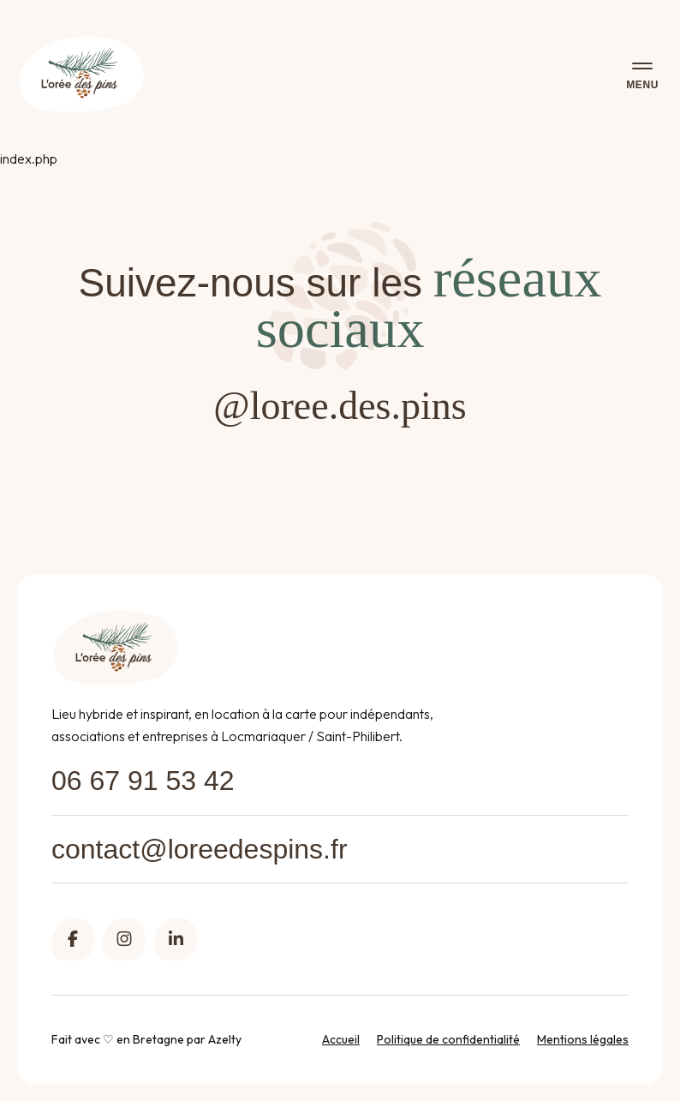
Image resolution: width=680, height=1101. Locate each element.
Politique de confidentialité (448, 1039)
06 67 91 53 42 (143, 780)
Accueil (341, 1039)
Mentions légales (583, 1039)
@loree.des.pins (339, 406)
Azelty (225, 1039)
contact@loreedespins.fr (199, 849)
